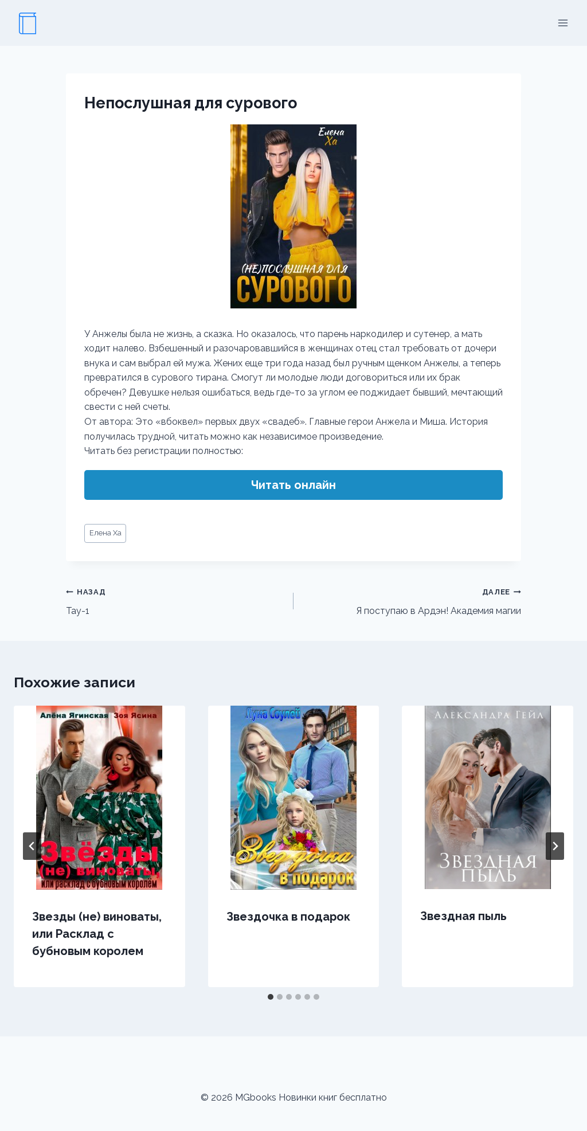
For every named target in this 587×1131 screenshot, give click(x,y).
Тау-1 (175, 600)
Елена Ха (105, 533)
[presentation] (99, 798)
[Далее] (555, 846)
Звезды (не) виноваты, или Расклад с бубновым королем (97, 934)
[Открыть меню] (562, 23)
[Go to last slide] (32, 846)
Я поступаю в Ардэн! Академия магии (412, 600)
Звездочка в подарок (288, 916)
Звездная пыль (463, 916)
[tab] (270, 997)
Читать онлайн (293, 485)
